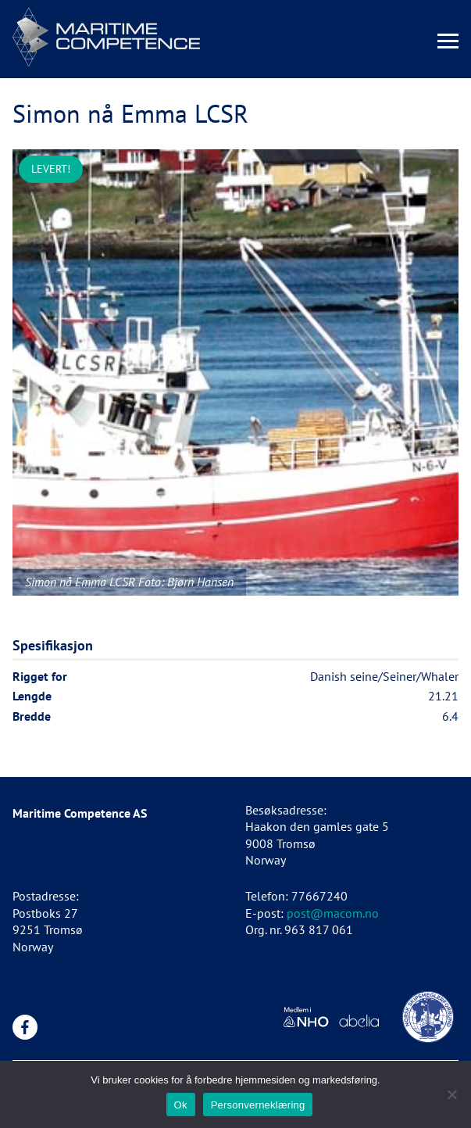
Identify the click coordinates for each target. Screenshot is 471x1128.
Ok (180, 1105)
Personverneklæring (258, 1105)
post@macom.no (333, 913)
